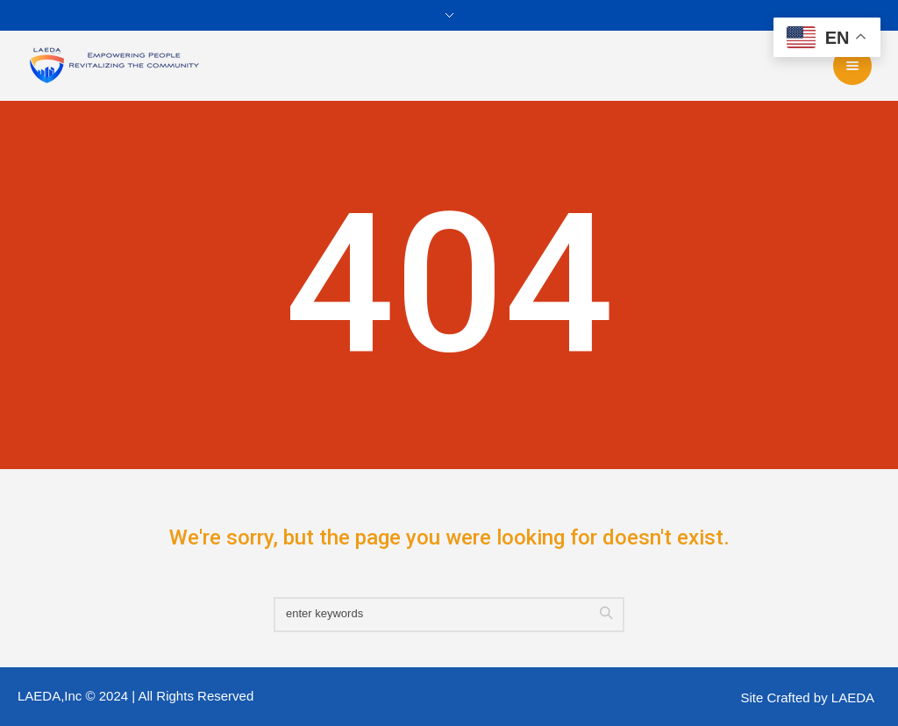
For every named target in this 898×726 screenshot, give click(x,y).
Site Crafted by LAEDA (807, 697)
